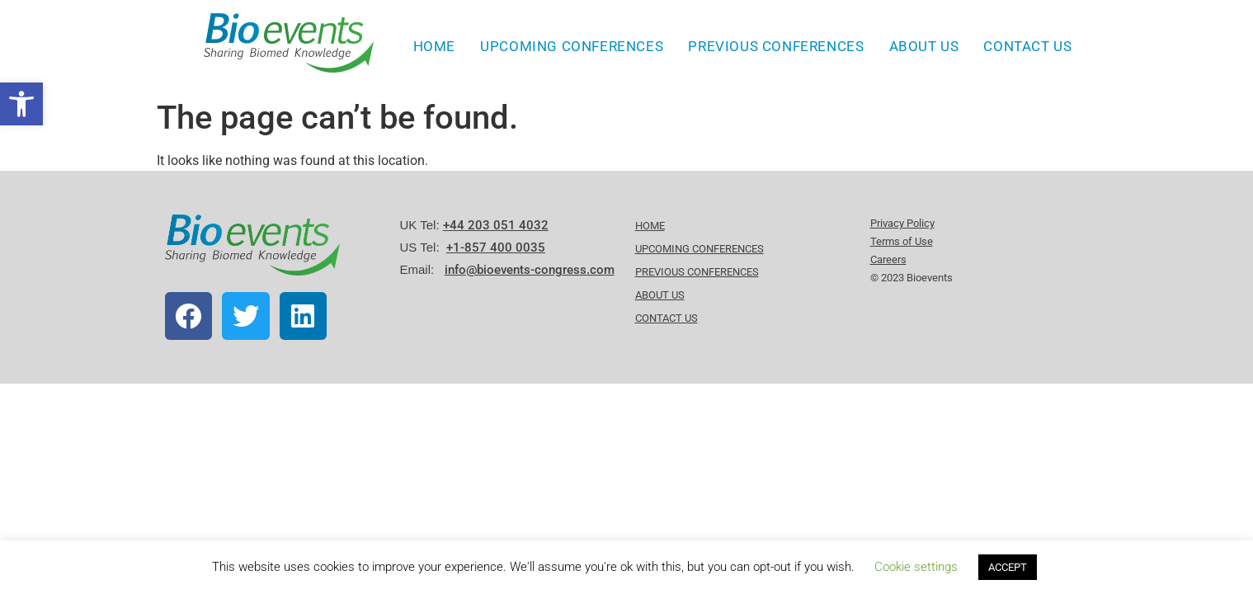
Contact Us (1027, 46)
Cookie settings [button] (916, 566)
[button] (21, 103)
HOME (434, 46)
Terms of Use (901, 241)
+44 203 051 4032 (496, 225)
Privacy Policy (902, 223)
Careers (888, 259)
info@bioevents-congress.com (530, 269)
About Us (924, 46)
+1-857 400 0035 (495, 247)
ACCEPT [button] (1007, 567)
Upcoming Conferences (571, 46)
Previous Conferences (776, 46)
